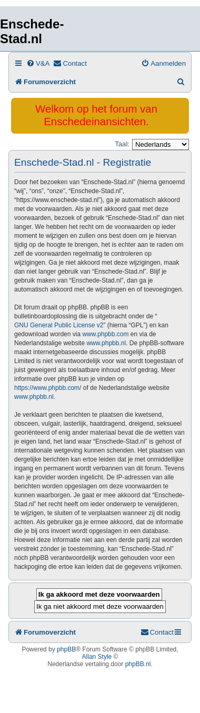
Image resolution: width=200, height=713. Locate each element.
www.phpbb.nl (106, 343)
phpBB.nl (138, 664)
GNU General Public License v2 (58, 325)
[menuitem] (37, 63)
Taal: (122, 144)
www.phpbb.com (105, 334)
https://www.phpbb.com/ (47, 387)
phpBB (66, 649)
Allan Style (97, 656)
